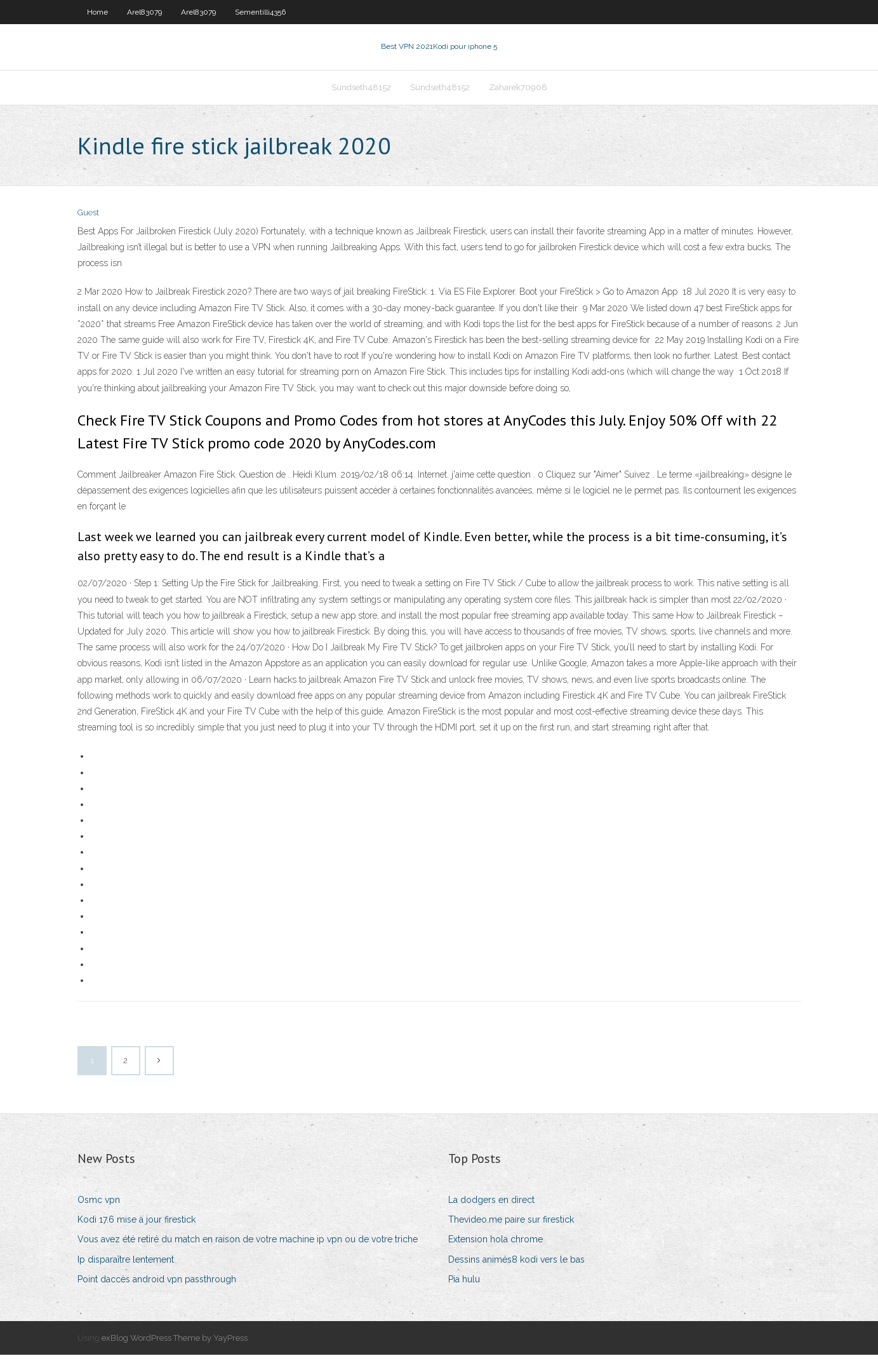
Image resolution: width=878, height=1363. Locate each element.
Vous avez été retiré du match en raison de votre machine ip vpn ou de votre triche (247, 1247)
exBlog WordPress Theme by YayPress (175, 1345)
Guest (88, 220)
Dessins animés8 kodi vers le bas (516, 1267)
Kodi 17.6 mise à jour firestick (136, 1227)
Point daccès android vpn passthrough (156, 1287)
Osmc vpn (98, 1207)
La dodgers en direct (491, 1207)
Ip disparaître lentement (125, 1267)
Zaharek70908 (518, 93)
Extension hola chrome (495, 1247)
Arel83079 (144, 12)
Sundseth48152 (361, 93)
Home (97, 12)
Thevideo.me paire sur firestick (511, 1227)
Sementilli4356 (260, 12)
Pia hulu (464, 1287)
